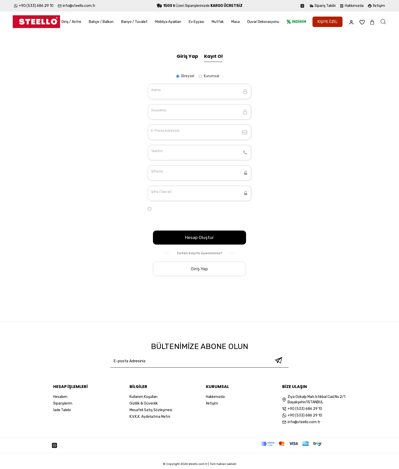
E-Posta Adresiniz (165, 130)
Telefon (157, 151)
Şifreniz (157, 171)
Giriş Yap (187, 56)
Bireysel (185, 76)
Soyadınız (158, 110)
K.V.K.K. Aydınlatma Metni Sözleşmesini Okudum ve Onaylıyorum (196, 217)
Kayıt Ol (213, 56)
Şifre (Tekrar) (161, 192)
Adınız (156, 90)
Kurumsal (209, 76)
